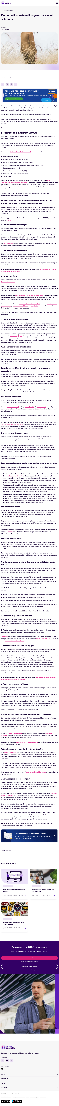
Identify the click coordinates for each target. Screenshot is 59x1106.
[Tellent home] (8, 1047)
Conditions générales (6, 1096)
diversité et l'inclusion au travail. (14, 641)
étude (9, 220)
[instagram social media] (11, 1060)
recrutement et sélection (8, 424)
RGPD (27, 1096)
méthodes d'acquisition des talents (29, 304)
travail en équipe (8, 243)
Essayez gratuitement (29, 966)
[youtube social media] (7, 1060)
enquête (10, 532)
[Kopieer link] (15, 84)
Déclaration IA (43, 1096)
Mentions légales (34, 1096)
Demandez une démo (29, 957)
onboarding (20, 424)
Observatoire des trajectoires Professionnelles (29, 295)
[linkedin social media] (2, 1060)
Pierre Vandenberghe (6, 29)
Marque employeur (9, 10)
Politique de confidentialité (19, 1096)
